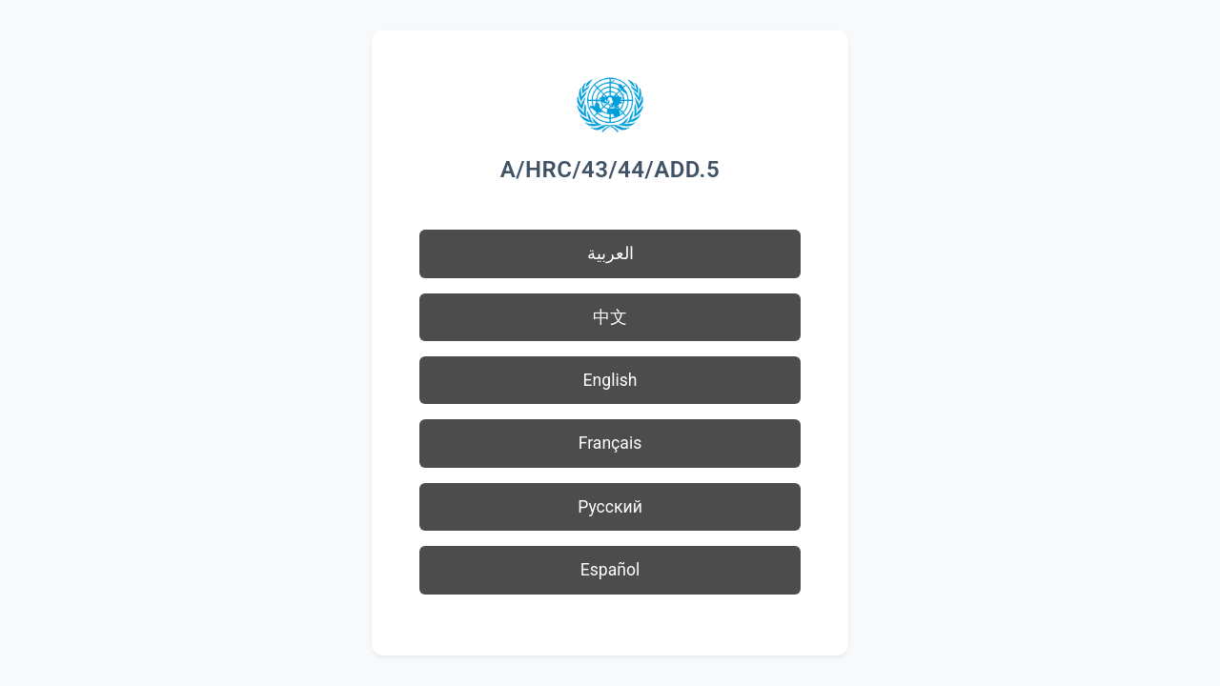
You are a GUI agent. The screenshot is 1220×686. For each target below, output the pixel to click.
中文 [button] (610, 317)
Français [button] (610, 443)
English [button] (610, 380)
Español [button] (610, 569)
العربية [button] (610, 253)
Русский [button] (610, 506)
